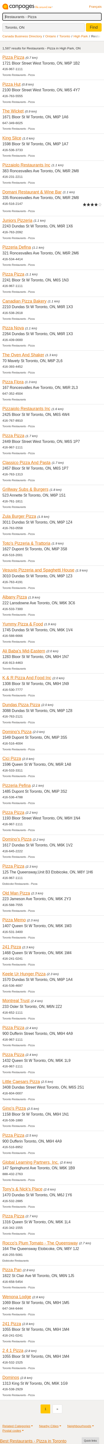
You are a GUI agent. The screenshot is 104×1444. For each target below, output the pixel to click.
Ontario (50, 36)
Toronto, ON (14, 27)
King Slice (11, 138)
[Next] (57, 1408)
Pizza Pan (12, 1269)
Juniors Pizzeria (17, 220)
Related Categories (16, 1426)
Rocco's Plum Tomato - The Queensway (40, 1243)
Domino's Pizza (16, 731)
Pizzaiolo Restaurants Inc (26, 165)
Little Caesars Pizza (21, 1081)
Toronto (64, 36)
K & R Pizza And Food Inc (26, 677)
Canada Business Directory (22, 36)
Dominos (10, 1377)
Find (94, 27)
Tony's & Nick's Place (22, 1189)
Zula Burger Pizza (19, 516)
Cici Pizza (11, 758)
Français (95, 6)
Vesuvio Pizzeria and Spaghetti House (38, 570)
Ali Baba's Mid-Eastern (23, 651)
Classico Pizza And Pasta (26, 462)
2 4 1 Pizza (12, 1350)
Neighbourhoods (79, 1426)
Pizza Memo (14, 920)
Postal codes (11, 1430)
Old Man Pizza (16, 893)
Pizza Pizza (13, 57)
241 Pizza (11, 947)
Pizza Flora (13, 381)
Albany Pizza (14, 597)
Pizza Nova (13, 328)
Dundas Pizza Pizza (21, 704)
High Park (80, 36)
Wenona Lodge (16, 1296)
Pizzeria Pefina (16, 785)
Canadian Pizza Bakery (24, 301)
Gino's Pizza (14, 1108)
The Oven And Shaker (23, 355)
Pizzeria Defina (16, 247)
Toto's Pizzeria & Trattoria (26, 543)
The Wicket (13, 111)
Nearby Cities (49, 1426)
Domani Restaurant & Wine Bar (32, 192)
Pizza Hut (11, 84)
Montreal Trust (16, 1000)
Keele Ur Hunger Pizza (24, 974)
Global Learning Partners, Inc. (30, 1162)
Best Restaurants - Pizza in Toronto (33, 1441)
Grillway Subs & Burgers (25, 489)
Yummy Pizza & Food (22, 624)
